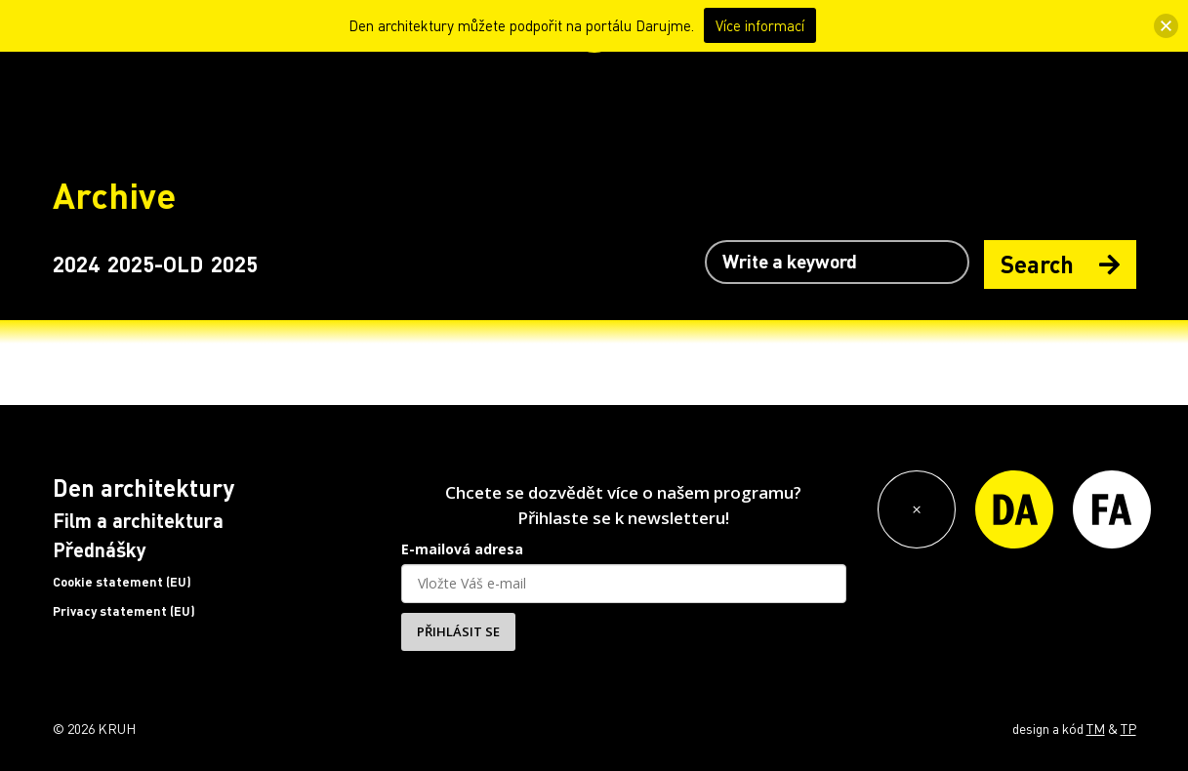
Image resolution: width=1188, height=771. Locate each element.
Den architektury (143, 487)
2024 (76, 263)
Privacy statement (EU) (124, 611)
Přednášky (99, 549)
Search (1060, 264)
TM (1095, 728)
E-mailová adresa (462, 549)
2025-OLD (155, 263)
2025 (234, 263)
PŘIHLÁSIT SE (458, 631)
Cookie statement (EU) (122, 581)
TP (1128, 728)
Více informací (760, 25)
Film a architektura (138, 520)
